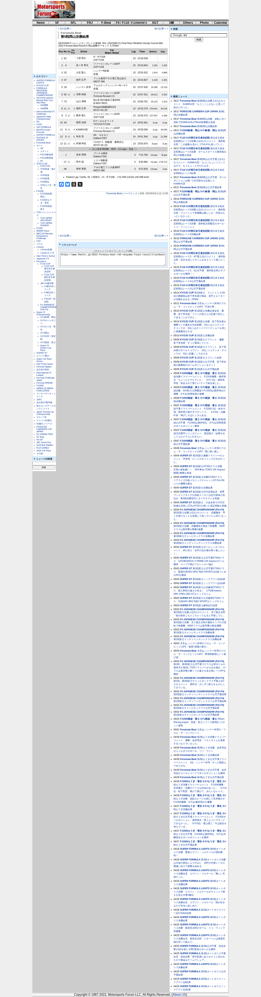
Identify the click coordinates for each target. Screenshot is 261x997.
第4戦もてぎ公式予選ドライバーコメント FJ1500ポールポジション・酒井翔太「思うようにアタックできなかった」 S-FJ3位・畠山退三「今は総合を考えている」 (200, 820)
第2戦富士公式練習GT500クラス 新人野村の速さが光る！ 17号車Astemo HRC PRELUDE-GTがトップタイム (199, 590)
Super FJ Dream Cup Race (45, 347)
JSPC (39, 399)
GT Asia (40, 437)
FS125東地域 (46, 154)
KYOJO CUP (42, 85)
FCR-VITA (45, 166)
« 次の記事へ (64, 28)
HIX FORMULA (43, 127)
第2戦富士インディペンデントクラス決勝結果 (198, 543)
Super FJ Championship (43, 313)
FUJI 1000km (42, 448)
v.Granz (40, 247)
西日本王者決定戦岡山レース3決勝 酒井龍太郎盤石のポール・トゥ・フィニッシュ (200, 223)
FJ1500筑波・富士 (190, 373)
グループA (41, 417)
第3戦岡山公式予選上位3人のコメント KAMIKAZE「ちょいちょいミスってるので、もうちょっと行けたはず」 (199, 162)
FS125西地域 (46, 158)
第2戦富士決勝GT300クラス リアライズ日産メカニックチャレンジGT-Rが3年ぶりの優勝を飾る (199, 480)
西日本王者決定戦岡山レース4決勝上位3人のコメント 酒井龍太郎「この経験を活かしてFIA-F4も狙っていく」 (199, 141)
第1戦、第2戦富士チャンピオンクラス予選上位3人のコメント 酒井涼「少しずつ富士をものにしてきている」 (199, 684)
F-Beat (106, 22)
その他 (39, 453)
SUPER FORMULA (45, 135)
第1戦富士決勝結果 (204, 335)
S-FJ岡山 (44, 333)
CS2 (38, 241)
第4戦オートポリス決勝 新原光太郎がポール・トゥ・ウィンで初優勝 (200, 928)
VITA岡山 (44, 182)
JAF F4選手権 (47, 283)
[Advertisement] (149, 9)
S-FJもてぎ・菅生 (212, 781)
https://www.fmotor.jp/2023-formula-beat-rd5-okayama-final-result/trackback (116, 259)
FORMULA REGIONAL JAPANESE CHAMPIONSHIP (44, 91)
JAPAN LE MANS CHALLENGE (44, 389)
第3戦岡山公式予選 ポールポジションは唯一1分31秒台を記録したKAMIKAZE (200, 180)
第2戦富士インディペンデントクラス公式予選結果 (200, 694)
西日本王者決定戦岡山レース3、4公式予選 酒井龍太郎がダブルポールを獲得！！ (199, 270)
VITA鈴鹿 (44, 178)
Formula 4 (41, 261)
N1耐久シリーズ (44, 424)
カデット (44, 151)
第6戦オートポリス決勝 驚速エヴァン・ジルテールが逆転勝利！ (200, 852)
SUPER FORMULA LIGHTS (195, 849)
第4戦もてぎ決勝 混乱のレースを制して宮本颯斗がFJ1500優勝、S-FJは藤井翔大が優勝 (200, 798)
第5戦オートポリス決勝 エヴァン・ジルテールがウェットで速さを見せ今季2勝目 (200, 891)
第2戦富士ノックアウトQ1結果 (209, 583)
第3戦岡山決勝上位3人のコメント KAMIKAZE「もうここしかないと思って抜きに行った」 (199, 104)
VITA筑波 (44, 175)
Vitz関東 (44, 108)
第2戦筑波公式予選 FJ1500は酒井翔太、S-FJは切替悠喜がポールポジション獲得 (200, 422)
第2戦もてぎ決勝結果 (208, 755)
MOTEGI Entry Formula (43, 131)
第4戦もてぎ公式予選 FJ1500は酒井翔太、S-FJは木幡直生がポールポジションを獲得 (200, 834)
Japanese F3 (42, 258)
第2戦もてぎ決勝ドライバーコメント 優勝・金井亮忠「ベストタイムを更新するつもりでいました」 (200, 740)
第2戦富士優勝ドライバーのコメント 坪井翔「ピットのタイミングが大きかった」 (199, 459)
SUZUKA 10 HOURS (42, 138)
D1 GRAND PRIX (44, 434)
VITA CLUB (41, 164)
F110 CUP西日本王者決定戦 (49, 277)
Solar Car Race (43, 450)
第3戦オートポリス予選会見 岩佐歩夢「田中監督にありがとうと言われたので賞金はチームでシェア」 (200, 956)
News (41, 22)
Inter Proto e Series (45, 256)
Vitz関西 (44, 105)
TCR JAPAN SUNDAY (46, 224)
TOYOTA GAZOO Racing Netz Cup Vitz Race (44, 100)
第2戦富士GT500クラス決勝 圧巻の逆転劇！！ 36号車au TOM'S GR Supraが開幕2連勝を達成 (200, 469)
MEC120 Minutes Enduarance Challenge (44, 235)
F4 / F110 (122, 22)
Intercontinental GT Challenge (45, 112)
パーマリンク (130, 193)
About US (179, 994)
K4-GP (39, 439)
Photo (204, 22)
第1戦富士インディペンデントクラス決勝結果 (198, 639)
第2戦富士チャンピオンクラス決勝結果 (194, 536)
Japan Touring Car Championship (45, 413)
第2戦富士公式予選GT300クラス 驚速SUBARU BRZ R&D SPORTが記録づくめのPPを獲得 (200, 571)
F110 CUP (45, 264)
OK (41, 148)
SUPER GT (41, 353)
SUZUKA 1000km (44, 445)
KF (41, 161)
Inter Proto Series (44, 364)
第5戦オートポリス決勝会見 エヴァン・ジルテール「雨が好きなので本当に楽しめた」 (200, 902)
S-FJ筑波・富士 (48, 342)
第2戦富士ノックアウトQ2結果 (209, 579)
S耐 (171, 22)
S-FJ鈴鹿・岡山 (48, 317)
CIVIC (39, 124)
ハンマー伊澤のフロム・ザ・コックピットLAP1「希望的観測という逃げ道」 (200, 654)
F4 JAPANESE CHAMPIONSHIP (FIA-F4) (48, 307)
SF (57, 22)
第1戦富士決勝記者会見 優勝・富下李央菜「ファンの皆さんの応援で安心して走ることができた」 (199, 314)
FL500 (39, 228)
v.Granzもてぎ (47, 253)
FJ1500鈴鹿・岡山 (190, 130)
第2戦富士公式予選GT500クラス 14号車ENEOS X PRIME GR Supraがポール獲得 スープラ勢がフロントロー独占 (199, 561)
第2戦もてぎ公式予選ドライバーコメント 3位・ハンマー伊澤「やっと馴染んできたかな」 (200, 762)
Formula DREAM (44, 383)
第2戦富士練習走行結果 (205, 605)
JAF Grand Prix (43, 442)
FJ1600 (40, 385)
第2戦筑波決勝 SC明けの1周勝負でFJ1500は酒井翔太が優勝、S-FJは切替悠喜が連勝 (200, 390)
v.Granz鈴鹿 (46, 249)
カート (39, 145)
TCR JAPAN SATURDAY (46, 219)
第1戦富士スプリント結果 (207, 357)
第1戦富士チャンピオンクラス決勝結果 (194, 632)
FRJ (90, 22)
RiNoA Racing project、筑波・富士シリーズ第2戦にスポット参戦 (199, 722)
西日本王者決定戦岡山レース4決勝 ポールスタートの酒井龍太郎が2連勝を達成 (200, 151)
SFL (73, 22)
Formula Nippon (44, 366)
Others (188, 22)
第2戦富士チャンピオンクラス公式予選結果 (196, 708)
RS (37, 121)
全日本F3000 (42, 369)
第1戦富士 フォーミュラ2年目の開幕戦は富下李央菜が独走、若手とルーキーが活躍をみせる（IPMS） (199, 296)
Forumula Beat (43, 142)
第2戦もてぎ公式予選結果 (210, 777)
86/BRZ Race (42, 231)
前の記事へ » (161, 28)
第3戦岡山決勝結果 (207, 126)
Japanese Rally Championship (43, 117)
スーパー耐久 (42, 356)
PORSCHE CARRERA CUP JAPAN (44, 429)
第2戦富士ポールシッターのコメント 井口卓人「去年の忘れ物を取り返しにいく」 (199, 550)
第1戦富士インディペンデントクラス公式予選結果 (200, 701)
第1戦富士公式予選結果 (206, 369)
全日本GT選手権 (44, 402)
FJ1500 (40, 191)
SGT (155, 22)
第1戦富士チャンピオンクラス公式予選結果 (196, 714)
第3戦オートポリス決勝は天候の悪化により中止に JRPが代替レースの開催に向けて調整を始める (200, 863)
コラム (39, 244)
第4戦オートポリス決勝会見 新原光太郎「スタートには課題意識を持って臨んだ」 (200, 938)
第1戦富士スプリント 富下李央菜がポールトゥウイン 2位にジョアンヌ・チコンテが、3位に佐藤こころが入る (200, 350)
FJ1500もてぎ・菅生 (191, 781)
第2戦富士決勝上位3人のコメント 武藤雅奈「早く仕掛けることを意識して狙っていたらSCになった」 (200, 516)
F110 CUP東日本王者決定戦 (49, 269)
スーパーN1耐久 (44, 420)
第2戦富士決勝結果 (203, 487)
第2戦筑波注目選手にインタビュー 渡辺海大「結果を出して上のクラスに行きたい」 (200, 433)
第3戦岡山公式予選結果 (209, 187)
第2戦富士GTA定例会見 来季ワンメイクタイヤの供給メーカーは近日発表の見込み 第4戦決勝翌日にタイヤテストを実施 (199, 495)
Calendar (220, 22)
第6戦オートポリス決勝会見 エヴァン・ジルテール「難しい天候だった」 (200, 873)
